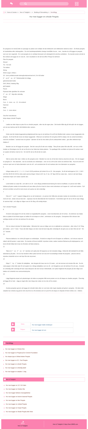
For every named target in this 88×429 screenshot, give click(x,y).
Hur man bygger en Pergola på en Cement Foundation (21, 352)
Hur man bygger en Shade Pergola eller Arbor (19, 411)
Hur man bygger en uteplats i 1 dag (15, 371)
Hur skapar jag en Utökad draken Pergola (17, 356)
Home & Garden (12, 12)
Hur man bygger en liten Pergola (15, 400)
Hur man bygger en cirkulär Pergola (15, 364)
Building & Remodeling (41, 12)
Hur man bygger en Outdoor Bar (15, 389)
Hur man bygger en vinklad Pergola (16, 404)
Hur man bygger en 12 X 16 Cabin (16, 385)
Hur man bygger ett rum (39, 330)
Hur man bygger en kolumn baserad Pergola (19, 396)
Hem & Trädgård (25, 12)
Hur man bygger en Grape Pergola (16, 408)
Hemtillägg (54, 12)
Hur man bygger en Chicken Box (15, 349)
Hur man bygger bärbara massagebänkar (18, 393)
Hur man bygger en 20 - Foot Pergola (16, 360)
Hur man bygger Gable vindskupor (42, 325)
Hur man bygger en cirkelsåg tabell (15, 368)
